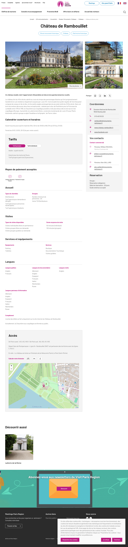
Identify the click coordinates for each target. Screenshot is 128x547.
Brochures (37, 2)
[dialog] (91, 531)
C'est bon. (117, 540)
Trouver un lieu (12, 526)
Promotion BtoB (52, 12)
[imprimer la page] (95, 96)
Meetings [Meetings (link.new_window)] (92, 3)
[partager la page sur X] (110, 96)
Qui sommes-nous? (27, 2)
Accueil (32, 19)
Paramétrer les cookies (70, 540)
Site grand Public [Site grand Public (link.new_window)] (107, 3)
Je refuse (106, 540)
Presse (3, 2)
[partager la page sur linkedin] (105, 96)
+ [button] (11, 366)
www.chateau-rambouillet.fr (103, 127)
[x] (90, 518)
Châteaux (81, 19)
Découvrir (64, 488)
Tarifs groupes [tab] (17, 146)
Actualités (10, 2)
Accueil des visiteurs (92, 12)
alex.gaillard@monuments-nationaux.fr (103, 168)
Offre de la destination (42, 19)
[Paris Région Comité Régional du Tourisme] (64, 4)
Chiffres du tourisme (9, 12)
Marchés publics (51, 518)
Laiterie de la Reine (13, 463)
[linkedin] (87, 518)
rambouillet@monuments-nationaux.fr (103, 122)
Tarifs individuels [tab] (32, 146)
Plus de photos (75, 86)
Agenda (17, 2)
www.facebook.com (101, 132)
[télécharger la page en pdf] (100, 96)
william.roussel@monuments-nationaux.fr (104, 155)
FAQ (44, 2)
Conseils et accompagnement (31, 12)
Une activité (53, 19)
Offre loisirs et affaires (71, 12)
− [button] (11, 369)
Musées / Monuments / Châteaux (67, 19)
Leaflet (77, 407)
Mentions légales (50, 538)
